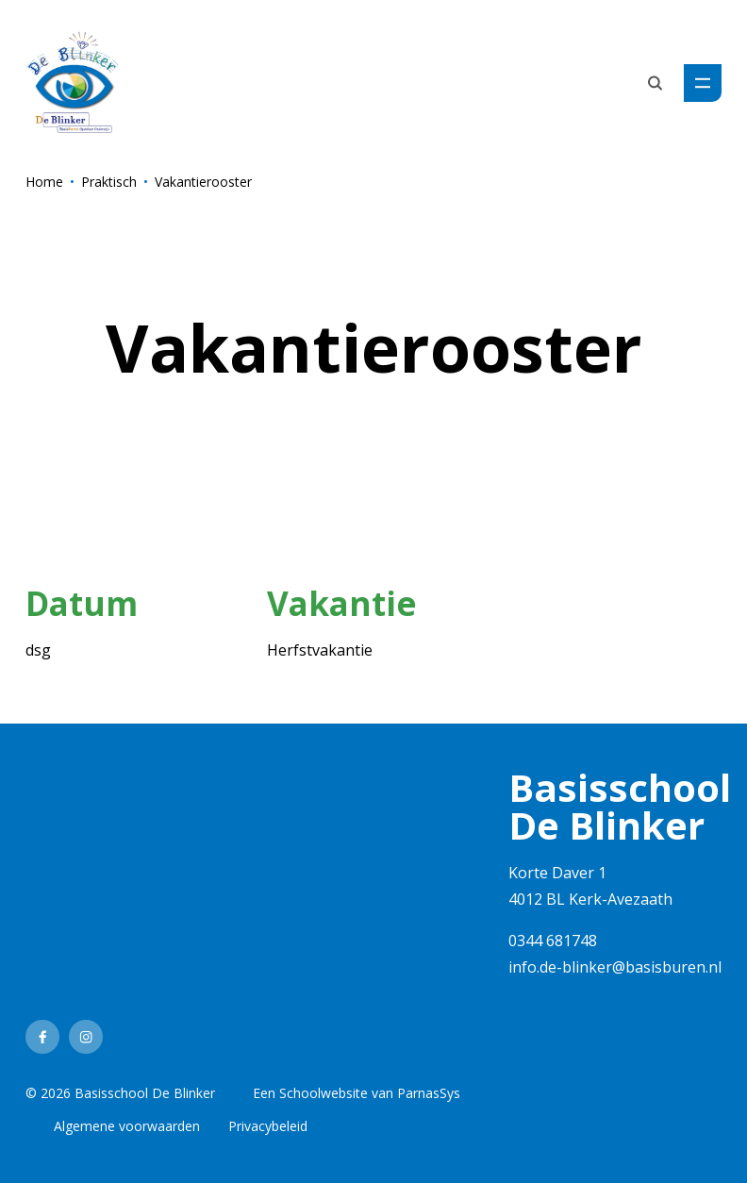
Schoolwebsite (323, 1093)
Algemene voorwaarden (127, 1126)
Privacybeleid (267, 1126)
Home (44, 182)
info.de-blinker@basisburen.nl (615, 967)
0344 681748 (552, 940)
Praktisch (109, 182)
